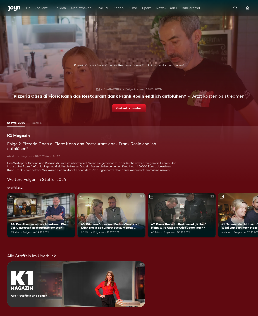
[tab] (16, 123)
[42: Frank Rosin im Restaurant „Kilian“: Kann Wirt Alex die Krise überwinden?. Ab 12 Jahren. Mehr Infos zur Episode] (182, 215)
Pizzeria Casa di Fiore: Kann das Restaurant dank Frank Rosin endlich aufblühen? (129, 65)
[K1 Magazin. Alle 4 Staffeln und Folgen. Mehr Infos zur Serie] (76, 284)
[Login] (247, 8)
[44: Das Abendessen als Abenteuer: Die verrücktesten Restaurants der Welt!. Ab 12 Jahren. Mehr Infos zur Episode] (41, 215)
